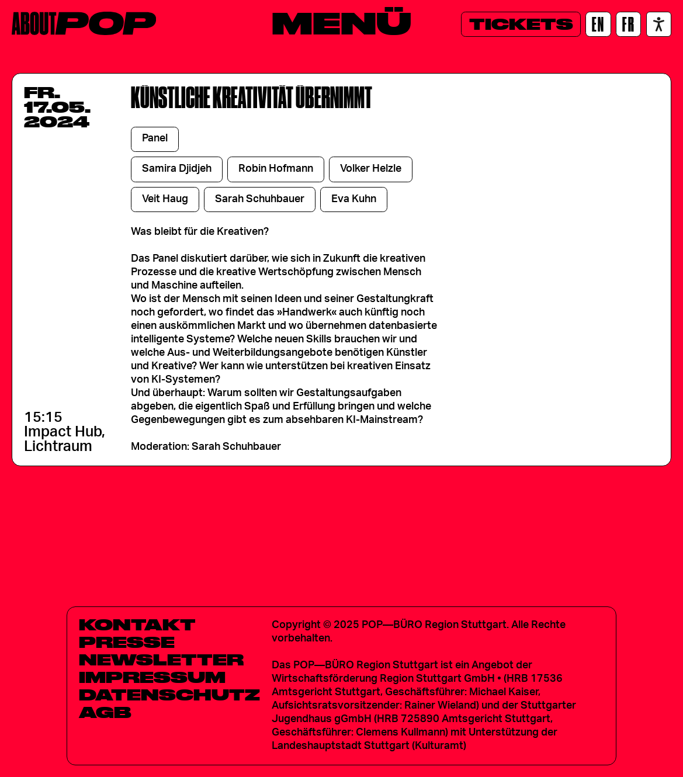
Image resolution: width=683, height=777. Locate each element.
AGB (105, 712)
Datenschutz (169, 694)
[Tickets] (521, 24)
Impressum (152, 677)
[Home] (84, 23)
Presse (127, 642)
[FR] (628, 24)
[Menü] (341, 22)
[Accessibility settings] (659, 24)
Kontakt (137, 624)
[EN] (598, 24)
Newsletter (161, 659)
